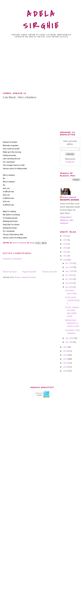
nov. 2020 (69, 267)
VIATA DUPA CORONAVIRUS (72, 300)
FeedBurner (70, 162)
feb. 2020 (69, 342)
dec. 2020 (69, 263)
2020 (65, 260)
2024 (65, 244)
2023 (65, 248)
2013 (65, 355)
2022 (65, 252)
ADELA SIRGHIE (41, 20)
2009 (65, 371)
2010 (65, 367)
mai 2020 (69, 283)
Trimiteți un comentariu (12, 259)
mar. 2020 (69, 338)
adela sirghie (69, 197)
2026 (65, 236)
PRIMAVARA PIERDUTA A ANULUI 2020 (72, 323)
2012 (65, 359)
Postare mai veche (49, 272)
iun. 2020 (69, 279)
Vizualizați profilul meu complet (66, 220)
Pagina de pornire (29, 272)
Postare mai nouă (9, 272)
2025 (65, 240)
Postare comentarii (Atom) (25, 277)
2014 (65, 351)
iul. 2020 (69, 275)
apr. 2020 (69, 287)
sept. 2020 (69, 271)
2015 (65, 347)
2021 (65, 256)
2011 (65, 363)
